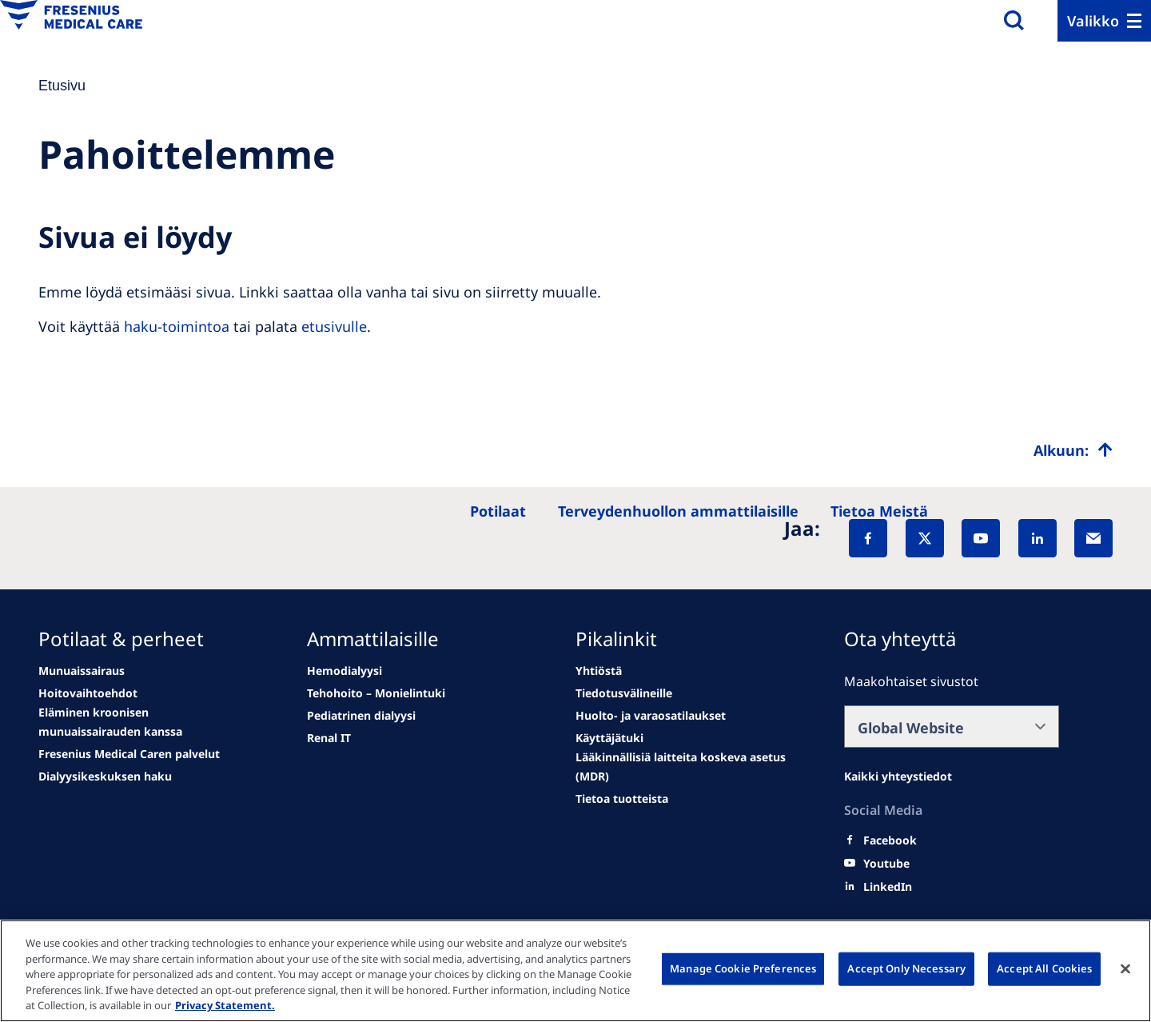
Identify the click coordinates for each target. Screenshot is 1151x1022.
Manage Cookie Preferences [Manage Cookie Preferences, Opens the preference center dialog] (743, 968)
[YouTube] (981, 538)
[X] (925, 538)
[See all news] (129, 754)
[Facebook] (868, 538)
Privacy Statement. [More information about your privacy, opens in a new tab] (225, 1005)
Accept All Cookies (1044, 968)
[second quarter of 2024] (145, 722)
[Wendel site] (87, 693)
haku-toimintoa (176, 326)
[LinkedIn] (1037, 538)
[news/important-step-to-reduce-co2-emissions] (81, 671)
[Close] (1125, 969)
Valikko (1093, 20)
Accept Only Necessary (906, 968)
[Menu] (1104, 21)
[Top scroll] (1073, 450)
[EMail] (1093, 538)
